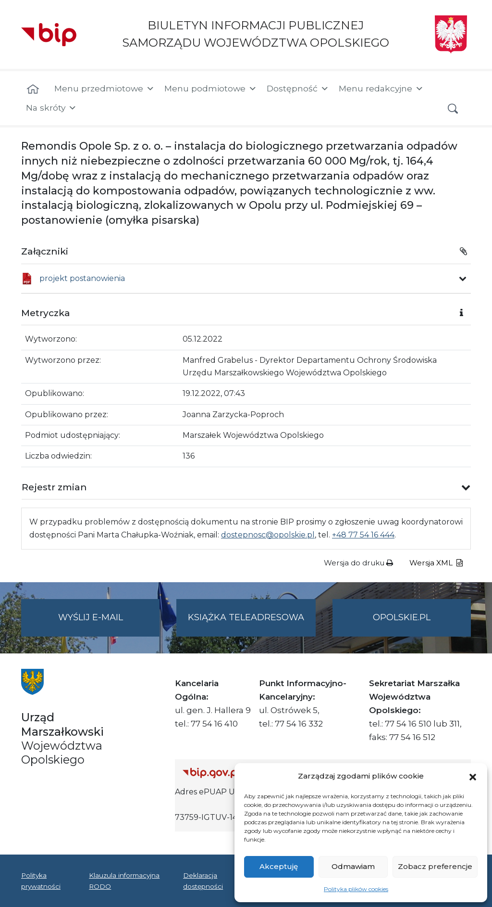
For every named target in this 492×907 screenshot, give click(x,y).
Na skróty (51, 107)
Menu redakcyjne (381, 88)
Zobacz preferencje (435, 866)
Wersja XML (436, 562)
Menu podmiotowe (210, 88)
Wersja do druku (358, 562)
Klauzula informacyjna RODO (124, 880)
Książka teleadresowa (246, 617)
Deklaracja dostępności (203, 880)
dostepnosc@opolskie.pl (268, 534)
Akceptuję (278, 866)
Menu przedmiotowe (104, 88)
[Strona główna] (32, 89)
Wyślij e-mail (109, 623)
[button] (473, 776)
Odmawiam (353, 866)
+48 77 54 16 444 (363, 534)
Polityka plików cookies (356, 889)
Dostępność (298, 88)
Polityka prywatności (41, 880)
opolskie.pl (401, 617)
